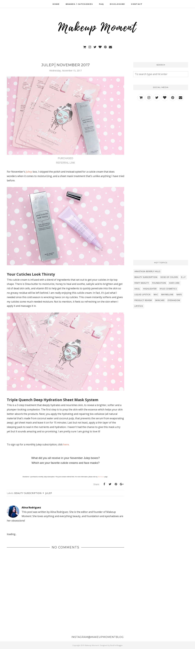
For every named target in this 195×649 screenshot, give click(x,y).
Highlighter (150, 288)
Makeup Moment (92, 645)
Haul (137, 288)
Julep (48, 493)
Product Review (143, 300)
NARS (179, 294)
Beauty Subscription (28, 493)
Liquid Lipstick (143, 294)
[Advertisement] (160, 130)
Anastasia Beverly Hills (147, 271)
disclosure (101, 477)
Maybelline (167, 294)
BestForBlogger (116, 645)
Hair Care (174, 283)
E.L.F (183, 277)
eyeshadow (174, 300)
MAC (156, 294)
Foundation (159, 283)
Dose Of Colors (169, 277)
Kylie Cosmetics (168, 288)
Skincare (160, 300)
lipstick (139, 306)
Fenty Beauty (142, 283)
